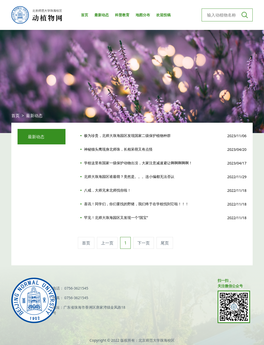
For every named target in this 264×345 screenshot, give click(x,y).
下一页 (143, 243)
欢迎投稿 (163, 14)
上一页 (107, 243)
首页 (84, 14)
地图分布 (143, 14)
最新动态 (101, 14)
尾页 (165, 243)
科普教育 (122, 14)
